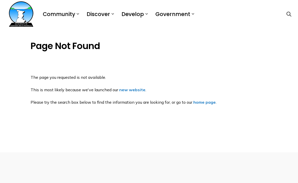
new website (132, 89)
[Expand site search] (289, 14)
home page (204, 102)
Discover (98, 14)
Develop (132, 14)
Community (59, 14)
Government (172, 14)
